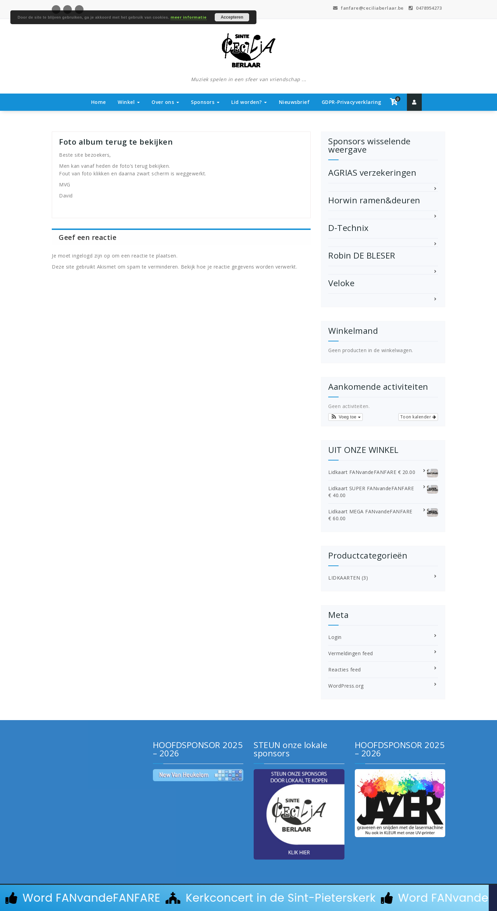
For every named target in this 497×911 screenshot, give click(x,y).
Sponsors (205, 102)
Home (98, 102)
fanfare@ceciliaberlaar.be (368, 8)
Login (335, 637)
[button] (345, 417)
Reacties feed (344, 669)
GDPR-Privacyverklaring (351, 102)
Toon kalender (418, 417)
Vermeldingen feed (350, 653)
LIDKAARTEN (344, 577)
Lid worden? (249, 102)
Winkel (129, 102)
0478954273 (425, 8)
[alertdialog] (248, 898)
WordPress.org (346, 685)
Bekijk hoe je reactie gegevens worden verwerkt (238, 266)
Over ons (165, 102)
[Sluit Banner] (493, 898)
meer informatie (188, 17)
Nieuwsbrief (294, 102)
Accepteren (232, 17)
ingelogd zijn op (91, 255)
